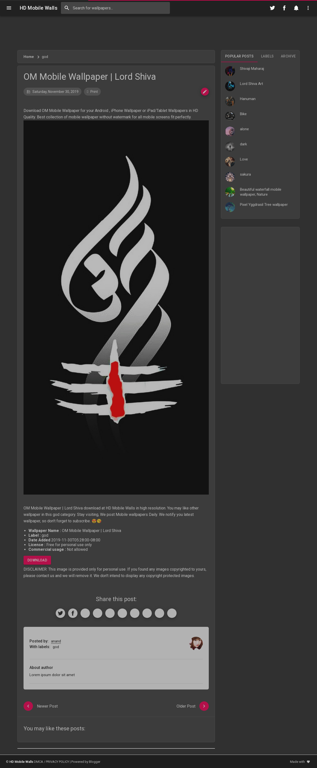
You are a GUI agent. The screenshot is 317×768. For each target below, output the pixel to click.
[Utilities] (308, 8)
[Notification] (296, 8)
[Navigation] (9, 8)
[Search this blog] (115, 8)
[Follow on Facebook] (284, 8)
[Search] (67, 8)
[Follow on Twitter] (272, 8)
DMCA (38, 762)
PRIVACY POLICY (57, 762)
